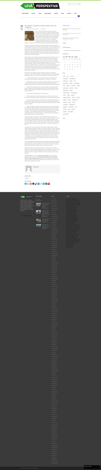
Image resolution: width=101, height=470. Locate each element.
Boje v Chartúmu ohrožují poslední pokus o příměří (45, 219)
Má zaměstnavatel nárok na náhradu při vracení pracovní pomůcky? (71, 38)
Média (68, 95)
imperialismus (65, 90)
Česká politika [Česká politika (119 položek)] (75, 241)
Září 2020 (54, 259)
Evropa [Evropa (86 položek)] (68, 211)
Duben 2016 (54, 362)
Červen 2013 (54, 426)
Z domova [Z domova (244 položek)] (77, 239)
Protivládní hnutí (75, 99)
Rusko (69, 102)
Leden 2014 (54, 412)
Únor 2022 (54, 226)
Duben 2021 (54, 245)
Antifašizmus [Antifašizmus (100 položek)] (69, 201)
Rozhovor (65, 102)
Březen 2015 (54, 385)
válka (69, 109)
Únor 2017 (54, 342)
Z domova (65, 111)
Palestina (73, 97)
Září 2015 (54, 373)
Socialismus (65, 104)
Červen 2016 (54, 358)
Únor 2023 (54, 204)
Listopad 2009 (54, 463)
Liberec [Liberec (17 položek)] (76, 220)
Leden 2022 (54, 228)
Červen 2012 (54, 447)
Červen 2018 (54, 311)
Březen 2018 (54, 317)
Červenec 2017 (55, 332)
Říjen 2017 (54, 327)
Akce (68, 76)
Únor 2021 (54, 249)
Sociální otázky (71, 104)
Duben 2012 (54, 451)
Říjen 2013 (54, 418)
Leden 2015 (54, 389)
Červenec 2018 (55, 309)
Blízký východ (65, 83)
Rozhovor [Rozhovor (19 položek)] (76, 230)
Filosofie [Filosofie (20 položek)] (68, 213)
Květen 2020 (54, 266)
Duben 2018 (54, 315)
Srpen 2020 (54, 261)
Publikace (56, 13)
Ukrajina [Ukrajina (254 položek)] (68, 239)
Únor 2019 (54, 296)
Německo (73, 95)
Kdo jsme (33, 13)
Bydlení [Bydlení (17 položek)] (75, 206)
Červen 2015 (54, 379)
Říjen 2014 (54, 395)
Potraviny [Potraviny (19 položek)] (73, 227)
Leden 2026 (54, 198)
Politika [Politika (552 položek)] (68, 227)
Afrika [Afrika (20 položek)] (68, 199)
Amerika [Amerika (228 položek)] (75, 199)
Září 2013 (54, 420)
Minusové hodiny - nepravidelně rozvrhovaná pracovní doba (72, 34)
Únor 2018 (54, 319)
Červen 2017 (54, 334)
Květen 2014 (54, 404)
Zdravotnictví (71, 111)
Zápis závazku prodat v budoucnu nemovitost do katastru (72, 29)
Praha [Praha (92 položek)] (78, 227)
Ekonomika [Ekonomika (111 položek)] (74, 208)
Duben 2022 (54, 222)
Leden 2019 (54, 298)
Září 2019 (54, 282)
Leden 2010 (54, 459)
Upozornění (38, 199)
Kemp (75, 13)
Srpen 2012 (54, 443)
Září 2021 (54, 235)
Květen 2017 (54, 336)
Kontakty (69, 13)
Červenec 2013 (55, 424)
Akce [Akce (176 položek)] (72, 199)
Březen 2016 (54, 364)
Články (39, 13)
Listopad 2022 (54, 208)
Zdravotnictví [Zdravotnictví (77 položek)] (69, 241)
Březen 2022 (54, 224)
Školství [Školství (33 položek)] (71, 244)
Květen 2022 (54, 220)
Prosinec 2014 (54, 391)
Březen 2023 (54, 202)
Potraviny (65, 99)
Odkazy (62, 13)
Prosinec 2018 (54, 299)
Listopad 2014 (54, 393)
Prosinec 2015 (54, 369)
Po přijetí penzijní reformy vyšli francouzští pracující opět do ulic (46, 226)
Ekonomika (73, 85)
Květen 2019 (54, 290)
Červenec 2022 (55, 216)
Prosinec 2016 (54, 346)
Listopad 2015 (54, 371)
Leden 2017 (54, 344)
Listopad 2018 (54, 301)
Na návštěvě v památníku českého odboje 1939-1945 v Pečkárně (40, 26)
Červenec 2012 (55, 445)
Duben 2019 (54, 292)
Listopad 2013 (54, 416)
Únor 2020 (54, 272)
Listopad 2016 (54, 348)
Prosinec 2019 (54, 276)
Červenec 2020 (55, 263)
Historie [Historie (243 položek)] (73, 213)
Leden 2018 (54, 321)
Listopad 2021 (54, 231)
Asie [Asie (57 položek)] (78, 204)
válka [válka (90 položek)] (73, 239)
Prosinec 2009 (54, 461)
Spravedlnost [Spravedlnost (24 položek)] (69, 237)
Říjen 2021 (54, 233)
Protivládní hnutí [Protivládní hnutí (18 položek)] (70, 230)
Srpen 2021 (54, 237)
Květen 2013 (54, 428)
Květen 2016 (54, 360)
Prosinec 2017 (54, 323)
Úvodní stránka (25, 13)
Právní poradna (47, 13)
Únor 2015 (54, 387)
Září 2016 (54, 352)
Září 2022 (54, 212)
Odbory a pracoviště (66, 97)
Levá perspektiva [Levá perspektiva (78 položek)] (70, 220)
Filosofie (71, 88)
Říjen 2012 (54, 439)
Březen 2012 (54, 453)
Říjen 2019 (54, 280)
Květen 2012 (54, 449)
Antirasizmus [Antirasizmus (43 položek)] (69, 204)
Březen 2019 (54, 294)
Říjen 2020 (54, 257)
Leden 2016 (54, 367)
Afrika (64, 76)
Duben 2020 (54, 268)
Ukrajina (64, 109)
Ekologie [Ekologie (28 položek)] (68, 208)
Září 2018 (54, 305)
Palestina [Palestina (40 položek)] (77, 225)
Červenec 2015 (55, 377)
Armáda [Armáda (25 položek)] (74, 204)
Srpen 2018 (54, 307)
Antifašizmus (65, 78)
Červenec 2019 (55, 286)
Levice (64, 95)
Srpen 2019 (54, 284)
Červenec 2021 (55, 239)
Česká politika (76, 83)
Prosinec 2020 (54, 253)
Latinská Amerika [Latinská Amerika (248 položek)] (70, 218)
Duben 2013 (54, 430)
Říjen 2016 (54, 350)
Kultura (71, 90)
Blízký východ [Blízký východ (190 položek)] (69, 206)
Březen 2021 (54, 247)
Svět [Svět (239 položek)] (74, 237)
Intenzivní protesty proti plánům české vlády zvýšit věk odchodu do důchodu (45, 204)
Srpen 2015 (54, 375)
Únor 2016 (54, 366)
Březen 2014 (54, 408)
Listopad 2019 (54, 278)
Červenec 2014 (55, 400)
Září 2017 (54, 329)
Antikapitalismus (72, 78)
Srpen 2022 (54, 214)
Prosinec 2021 (54, 230)
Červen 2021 (54, 241)
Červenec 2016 (55, 356)
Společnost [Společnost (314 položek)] (76, 234)
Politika (78, 97)
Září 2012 (54, 441)
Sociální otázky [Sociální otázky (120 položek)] (69, 234)
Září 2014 (54, 397)
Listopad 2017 (54, 325)
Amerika (72, 76)
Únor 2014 (54, 410)
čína (64, 85)
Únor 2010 (54, 457)
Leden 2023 (54, 206)
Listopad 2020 (54, 255)
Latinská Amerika (66, 92)
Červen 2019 (54, 288)
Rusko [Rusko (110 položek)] (68, 232)
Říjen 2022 (54, 210)
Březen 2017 (54, 340)
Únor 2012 (54, 455)
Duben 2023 (54, 200)
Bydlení (71, 83)
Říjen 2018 (54, 303)
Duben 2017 (54, 338)
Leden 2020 (54, 274)
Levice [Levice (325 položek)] (76, 218)
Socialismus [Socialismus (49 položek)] (73, 232)
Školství (73, 102)
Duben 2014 (54, 406)
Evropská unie (65, 88)
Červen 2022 (54, 218)
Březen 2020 (54, 270)
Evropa (78, 85)
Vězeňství (73, 109)
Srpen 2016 (54, 354)
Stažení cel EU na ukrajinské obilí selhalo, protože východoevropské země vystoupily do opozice (46, 213)
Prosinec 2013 (54, 414)
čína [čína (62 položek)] (68, 244)
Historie (76, 88)
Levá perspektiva (74, 92)
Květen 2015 (54, 381)
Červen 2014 (54, 402)
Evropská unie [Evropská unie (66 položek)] (73, 211)
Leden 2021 (54, 251)
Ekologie (68, 85)
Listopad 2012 (54, 437)
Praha (69, 99)
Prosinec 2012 (54, 435)
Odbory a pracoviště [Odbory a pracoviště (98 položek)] (70, 225)
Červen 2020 (54, 264)
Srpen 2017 (54, 331)
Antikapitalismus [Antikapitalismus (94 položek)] (76, 201)
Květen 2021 (54, 243)
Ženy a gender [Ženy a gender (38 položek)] (69, 246)
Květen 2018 (54, 313)
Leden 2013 (54, 433)
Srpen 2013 (54, 422)
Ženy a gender (65, 114)
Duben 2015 (54, 383)
